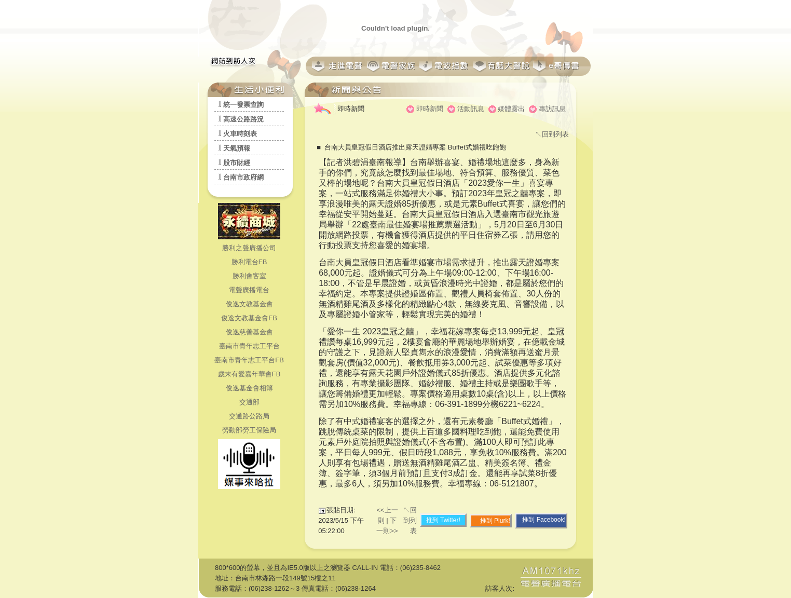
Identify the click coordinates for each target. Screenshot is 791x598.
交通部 (249, 402)
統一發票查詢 (243, 104)
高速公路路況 (243, 119)
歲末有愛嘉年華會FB (249, 374)
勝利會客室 (249, 276)
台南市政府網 (243, 177)
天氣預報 (236, 148)
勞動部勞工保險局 (249, 430)
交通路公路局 (249, 416)
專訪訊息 (552, 109)
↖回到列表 (552, 134)
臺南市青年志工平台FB (249, 360)
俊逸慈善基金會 (249, 332)
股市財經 (236, 163)
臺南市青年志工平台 (249, 346)
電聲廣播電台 (249, 290)
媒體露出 (511, 109)
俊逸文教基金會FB (249, 318)
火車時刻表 (240, 134)
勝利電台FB (249, 262)
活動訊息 (470, 109)
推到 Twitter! (443, 520)
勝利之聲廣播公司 (249, 248)
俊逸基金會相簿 (249, 388)
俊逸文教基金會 (249, 304)
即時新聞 (429, 109)
